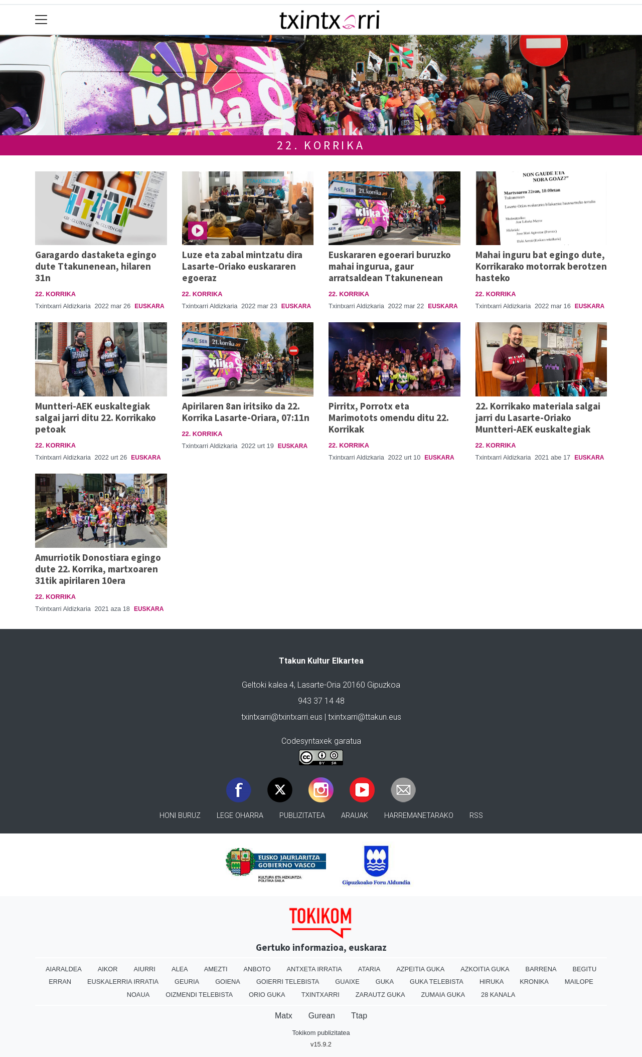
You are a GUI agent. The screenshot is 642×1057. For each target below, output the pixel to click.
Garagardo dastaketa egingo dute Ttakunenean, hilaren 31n (95, 266)
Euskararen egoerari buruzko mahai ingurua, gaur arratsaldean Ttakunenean (390, 266)
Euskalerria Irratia (122, 981)
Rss (476, 815)
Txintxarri (320, 994)
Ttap (359, 1015)
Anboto (257, 969)
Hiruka (491, 981)
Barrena (541, 969)
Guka (385, 981)
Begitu (584, 969)
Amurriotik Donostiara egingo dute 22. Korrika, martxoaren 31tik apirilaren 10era (98, 568)
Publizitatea (302, 815)
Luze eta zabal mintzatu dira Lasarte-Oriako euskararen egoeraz (242, 266)
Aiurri (144, 969)
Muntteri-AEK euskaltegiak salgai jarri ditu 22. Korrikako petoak (95, 417)
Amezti (216, 969)
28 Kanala (498, 994)
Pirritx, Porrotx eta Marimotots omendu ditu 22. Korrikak (389, 417)
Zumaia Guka (443, 994)
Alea (180, 969)
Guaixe (347, 981)
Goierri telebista (287, 981)
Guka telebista (436, 981)
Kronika (534, 981)
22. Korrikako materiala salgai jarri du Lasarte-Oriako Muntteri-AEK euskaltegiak (537, 417)
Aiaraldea (64, 969)
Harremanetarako (418, 815)
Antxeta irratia (314, 969)
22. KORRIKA (321, 145)
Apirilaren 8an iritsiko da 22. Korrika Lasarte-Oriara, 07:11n (245, 412)
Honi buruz (180, 815)
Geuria (187, 981)
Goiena (227, 981)
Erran (60, 981)
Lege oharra (240, 815)
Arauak (354, 815)
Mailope (579, 981)
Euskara (149, 306)
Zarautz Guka (380, 994)
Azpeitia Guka (420, 969)
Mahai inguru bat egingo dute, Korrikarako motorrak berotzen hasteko (541, 266)
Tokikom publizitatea (321, 1032)
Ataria (369, 969)
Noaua (138, 994)
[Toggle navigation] (41, 20)
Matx (283, 1015)
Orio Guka (267, 994)
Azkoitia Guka (484, 969)
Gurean (321, 1015)
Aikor (108, 969)
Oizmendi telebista (199, 994)
